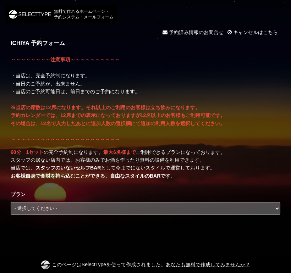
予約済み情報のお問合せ (193, 32)
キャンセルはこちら (252, 32)
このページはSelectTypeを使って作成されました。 (145, 264)
